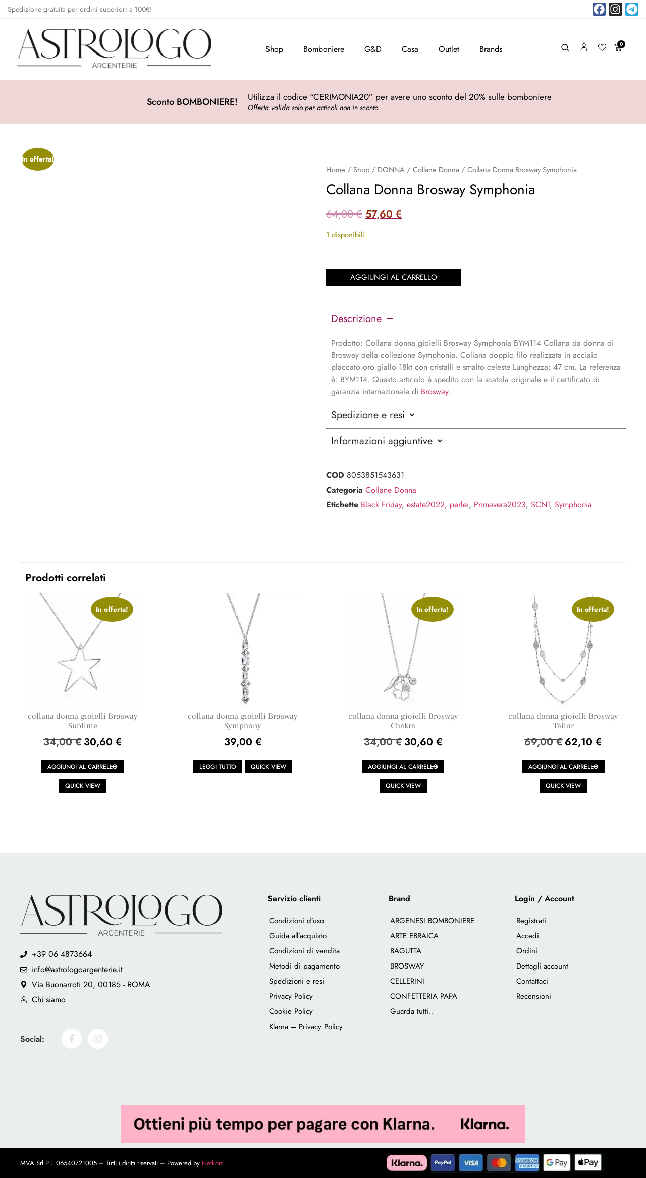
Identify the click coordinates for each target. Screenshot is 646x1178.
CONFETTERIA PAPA (423, 996)
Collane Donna (436, 169)
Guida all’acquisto (298, 935)
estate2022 (426, 504)
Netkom (213, 1163)
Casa (410, 49)
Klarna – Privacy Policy (306, 1026)
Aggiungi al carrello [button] (82, 766)
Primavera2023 (500, 504)
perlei (459, 504)
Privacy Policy (291, 996)
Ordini (526, 950)
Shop (274, 49)
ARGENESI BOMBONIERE (432, 920)
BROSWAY (407, 966)
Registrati (531, 920)
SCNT (540, 504)
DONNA (391, 169)
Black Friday (381, 504)
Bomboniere (323, 49)
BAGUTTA (405, 950)
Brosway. (436, 391)
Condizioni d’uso (296, 920)
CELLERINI (407, 981)
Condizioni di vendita (304, 950)
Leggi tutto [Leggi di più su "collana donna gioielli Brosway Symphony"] (217, 766)
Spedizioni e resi (297, 981)
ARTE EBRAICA (414, 935)
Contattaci (532, 981)
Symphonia (573, 504)
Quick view (82, 785)
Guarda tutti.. (412, 1011)
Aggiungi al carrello (393, 276)
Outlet (449, 49)
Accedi (527, 935)
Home (335, 169)
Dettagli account (542, 966)
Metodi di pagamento (304, 966)
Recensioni (533, 996)
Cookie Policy (291, 1011)
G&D (373, 49)
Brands (490, 49)
